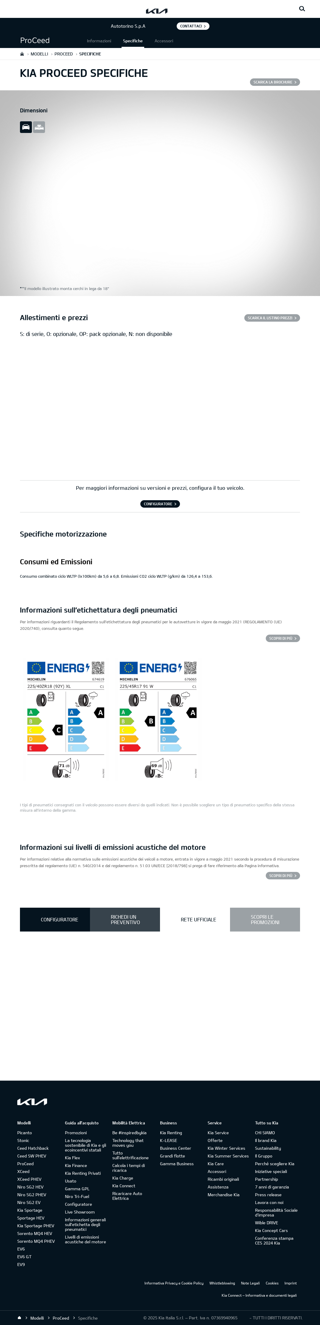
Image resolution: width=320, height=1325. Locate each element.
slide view (26, 127)
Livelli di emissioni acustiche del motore (85, 1239)
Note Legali (250, 1283)
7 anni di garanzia (272, 1186)
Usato (70, 1180)
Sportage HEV (30, 1217)
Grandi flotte (172, 1155)
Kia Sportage (29, 1210)
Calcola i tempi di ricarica (128, 1168)
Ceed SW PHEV (31, 1155)
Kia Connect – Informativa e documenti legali (259, 1295)
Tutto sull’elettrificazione (130, 1155)
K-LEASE (168, 1140)
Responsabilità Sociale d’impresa (276, 1212)
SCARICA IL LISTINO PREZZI (270, 318)
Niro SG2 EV (29, 1202)
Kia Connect (123, 1185)
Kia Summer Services (228, 1155)
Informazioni (99, 40)
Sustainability (268, 1148)
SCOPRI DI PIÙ (280, 638)
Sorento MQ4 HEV (34, 1233)
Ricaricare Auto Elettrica (127, 1196)
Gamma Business (177, 1163)
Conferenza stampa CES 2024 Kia (274, 1240)
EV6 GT (24, 1256)
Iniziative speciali (271, 1171)
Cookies (272, 1283)
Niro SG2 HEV (30, 1186)
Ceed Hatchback (33, 1148)
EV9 (21, 1264)
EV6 (21, 1248)
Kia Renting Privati (83, 1173)
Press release (268, 1194)
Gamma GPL (77, 1188)
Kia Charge (122, 1177)
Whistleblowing (222, 1283)
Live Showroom (80, 1211)
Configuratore (78, 1204)
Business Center (175, 1148)
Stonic (23, 1140)
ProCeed (25, 1163)
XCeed (23, 1171)
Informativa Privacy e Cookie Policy (174, 1283)
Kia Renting (171, 1132)
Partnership (266, 1179)
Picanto (24, 1132)
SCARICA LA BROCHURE (273, 82)
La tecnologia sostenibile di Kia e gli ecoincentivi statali (85, 1145)
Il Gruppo (263, 1155)
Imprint (291, 1283)
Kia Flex (72, 1157)
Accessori (164, 40)
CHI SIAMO (265, 1132)
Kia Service (218, 1132)
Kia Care (216, 1163)
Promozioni (76, 1132)
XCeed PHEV (29, 1179)
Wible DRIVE (266, 1222)
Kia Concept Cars (271, 1230)
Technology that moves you (128, 1143)
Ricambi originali (223, 1179)
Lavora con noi (269, 1202)
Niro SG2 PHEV (31, 1194)
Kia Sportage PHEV (35, 1225)
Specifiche (133, 40)
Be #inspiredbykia (129, 1132)
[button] (53, 40)
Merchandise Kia (224, 1194)
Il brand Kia (265, 1140)
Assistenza (218, 1186)
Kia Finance (76, 1165)
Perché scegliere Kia (274, 1163)
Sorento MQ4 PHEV (36, 1241)
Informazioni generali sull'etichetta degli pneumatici (85, 1224)
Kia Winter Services (226, 1148)
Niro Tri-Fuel (77, 1196)
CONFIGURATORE (158, 504)
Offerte (215, 1140)
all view (39, 127)
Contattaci (191, 26)
